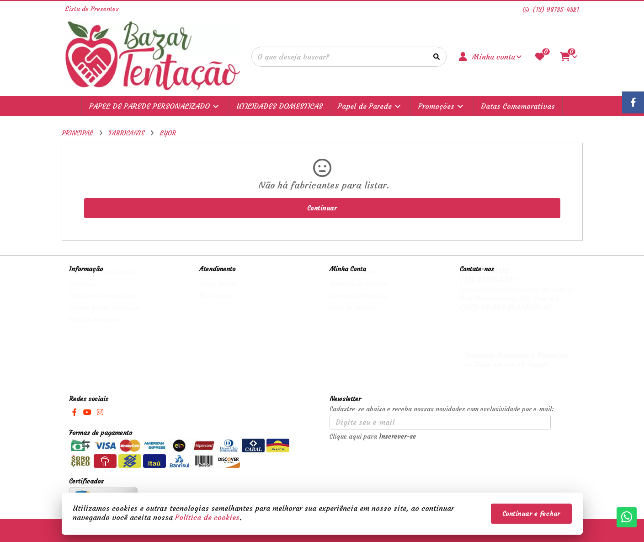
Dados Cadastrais (355, 281)
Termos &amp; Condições (104, 316)
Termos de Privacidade (102, 281)
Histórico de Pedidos (359, 293)
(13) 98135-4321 (488, 288)
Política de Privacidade (102, 305)
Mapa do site (218, 293)
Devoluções (215, 305)
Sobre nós (83, 293)
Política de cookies (95, 328)
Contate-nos (216, 281)
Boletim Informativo (358, 305)
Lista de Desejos (353, 316)
